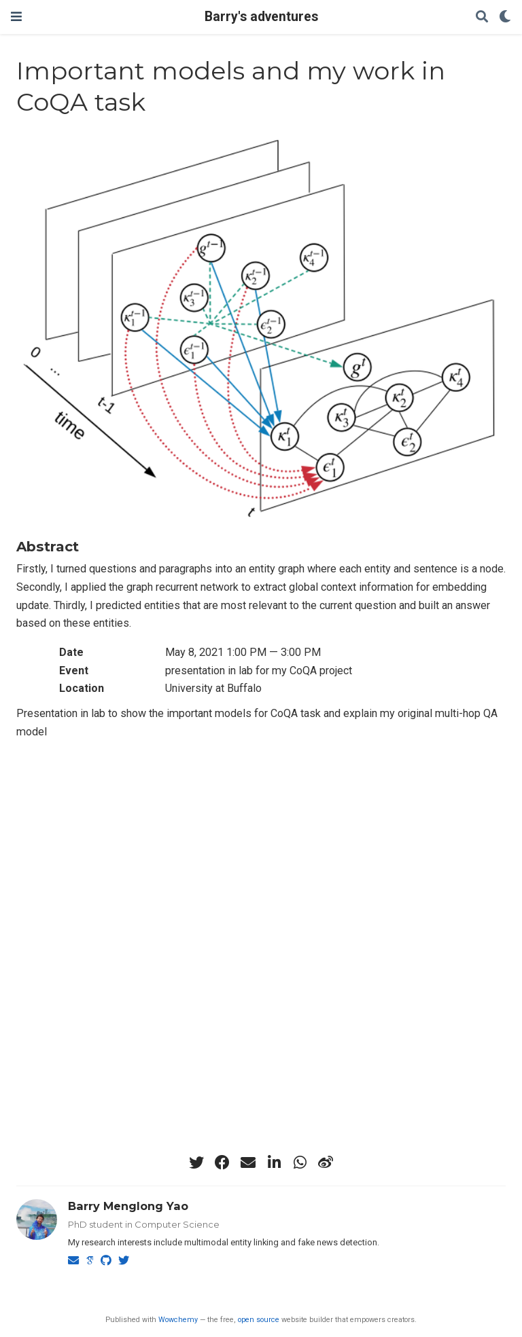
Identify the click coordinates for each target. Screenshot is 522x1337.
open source (258, 1319)
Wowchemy (178, 1319)
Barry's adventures (261, 16)
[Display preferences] (505, 17)
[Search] (482, 17)
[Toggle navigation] (16, 16)
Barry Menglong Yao (128, 1206)
